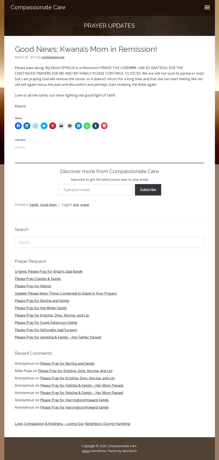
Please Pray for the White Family (41, 308)
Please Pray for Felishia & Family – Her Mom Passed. (82, 385)
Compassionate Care (38, 7)
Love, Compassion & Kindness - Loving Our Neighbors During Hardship (72, 423)
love (76, 205)
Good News (48, 205)
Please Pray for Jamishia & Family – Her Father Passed (58, 337)
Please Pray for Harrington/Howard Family (74, 400)
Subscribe (148, 189)
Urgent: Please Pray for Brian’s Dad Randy (49, 271)
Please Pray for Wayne (33, 286)
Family (33, 205)
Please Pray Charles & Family (38, 278)
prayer (85, 205)
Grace (86, 451)
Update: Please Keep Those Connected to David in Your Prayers (66, 293)
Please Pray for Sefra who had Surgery (46, 330)
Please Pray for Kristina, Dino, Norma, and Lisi (52, 315)
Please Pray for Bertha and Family (42, 300)
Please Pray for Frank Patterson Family (46, 322)
